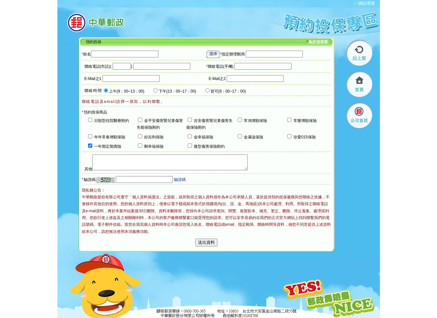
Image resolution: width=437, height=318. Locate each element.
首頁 (359, 84)
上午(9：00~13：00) (126, 91)
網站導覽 (366, 3)
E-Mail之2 (217, 78)
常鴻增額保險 (255, 120)
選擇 (213, 54)
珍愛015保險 (304, 137)
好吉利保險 (154, 137)
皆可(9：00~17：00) (228, 91)
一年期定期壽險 (107, 146)
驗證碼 (89, 179)
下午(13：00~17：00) (177, 91)
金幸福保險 (203, 137)
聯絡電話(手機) (219, 66)
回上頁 (359, 53)
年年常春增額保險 (109, 137)
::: (355, 3)
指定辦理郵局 (232, 54)
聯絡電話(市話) (97, 66)
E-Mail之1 (93, 78)
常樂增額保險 (305, 120)
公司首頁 (359, 115)
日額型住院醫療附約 (111, 120)
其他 (88, 169)
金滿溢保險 (253, 137)
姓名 (86, 54)
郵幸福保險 (154, 146)
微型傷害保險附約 (209, 146)
